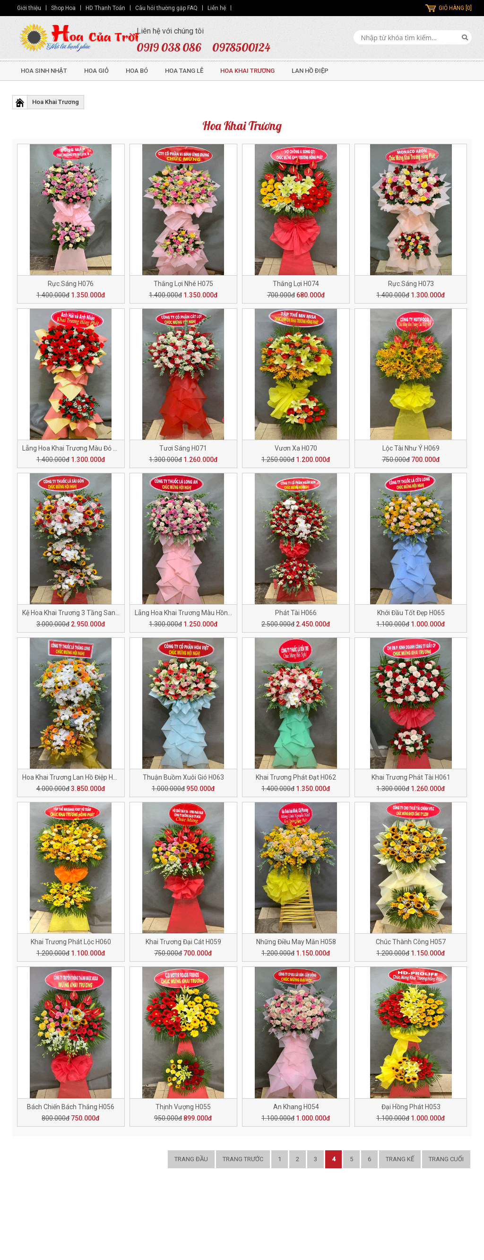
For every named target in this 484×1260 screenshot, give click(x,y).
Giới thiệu (29, 8)
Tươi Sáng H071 (183, 448)
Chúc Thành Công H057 (411, 942)
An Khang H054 (296, 1107)
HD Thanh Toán (105, 8)
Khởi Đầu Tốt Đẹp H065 (411, 613)
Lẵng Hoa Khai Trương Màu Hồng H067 (192, 613)
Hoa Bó (137, 70)
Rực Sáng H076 (71, 283)
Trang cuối (446, 1159)
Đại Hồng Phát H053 (411, 1107)
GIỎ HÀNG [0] (455, 8)
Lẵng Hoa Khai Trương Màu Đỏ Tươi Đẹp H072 (89, 448)
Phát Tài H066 (296, 613)
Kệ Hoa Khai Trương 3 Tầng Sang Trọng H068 (88, 613)
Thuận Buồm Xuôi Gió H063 (183, 777)
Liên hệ (216, 8)
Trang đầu (191, 1159)
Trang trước (243, 1159)
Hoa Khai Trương (247, 70)
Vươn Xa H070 (296, 448)
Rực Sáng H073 (411, 283)
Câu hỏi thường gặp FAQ (166, 8)
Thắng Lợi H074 (296, 283)
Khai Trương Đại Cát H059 (183, 942)
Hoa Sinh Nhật (44, 70)
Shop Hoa (63, 8)
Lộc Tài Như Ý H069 (411, 448)
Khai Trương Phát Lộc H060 (71, 942)
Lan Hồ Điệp (310, 70)
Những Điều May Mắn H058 (296, 942)
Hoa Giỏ (96, 70)
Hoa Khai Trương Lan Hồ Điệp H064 (73, 777)
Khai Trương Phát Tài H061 (411, 777)
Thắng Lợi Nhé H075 (183, 283)
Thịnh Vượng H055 (183, 1107)
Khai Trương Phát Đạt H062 (296, 777)
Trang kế (400, 1159)
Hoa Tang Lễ (184, 70)
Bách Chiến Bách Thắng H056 (70, 1107)
